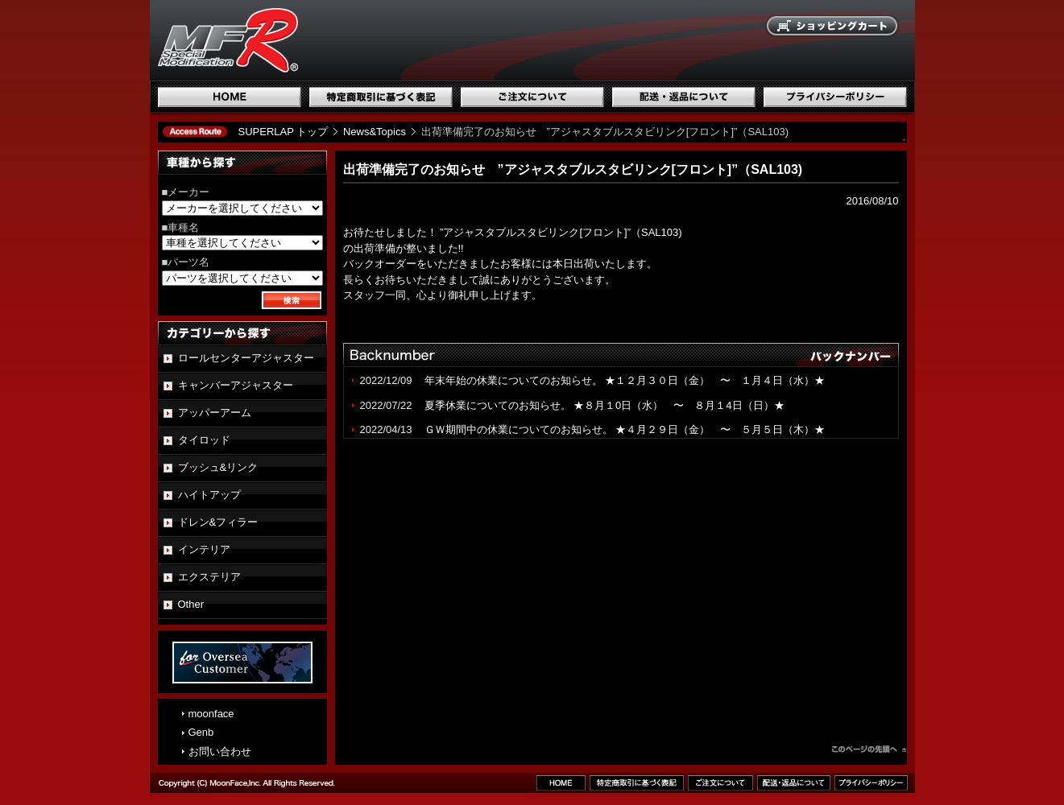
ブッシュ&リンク (218, 467)
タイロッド (204, 440)
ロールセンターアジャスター (246, 358)
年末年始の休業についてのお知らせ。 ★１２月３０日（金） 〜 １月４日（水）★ (630, 380)
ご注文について (532, 97)
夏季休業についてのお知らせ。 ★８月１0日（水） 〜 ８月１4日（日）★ (604, 405)
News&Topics (374, 132)
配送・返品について (684, 97)
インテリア (204, 549)
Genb (201, 732)
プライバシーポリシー (835, 97)
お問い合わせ (219, 751)
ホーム (229, 97)
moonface (211, 714)
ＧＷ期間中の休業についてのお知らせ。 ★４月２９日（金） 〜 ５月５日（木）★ (625, 429)
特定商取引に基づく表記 (381, 97)
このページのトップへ (869, 751)
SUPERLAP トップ (283, 132)
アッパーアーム (214, 413)
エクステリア (209, 577)
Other (191, 604)
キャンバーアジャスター (235, 385)
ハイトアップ (209, 495)
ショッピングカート (833, 26)
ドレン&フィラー (218, 522)
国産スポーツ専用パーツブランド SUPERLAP (331, 40)
